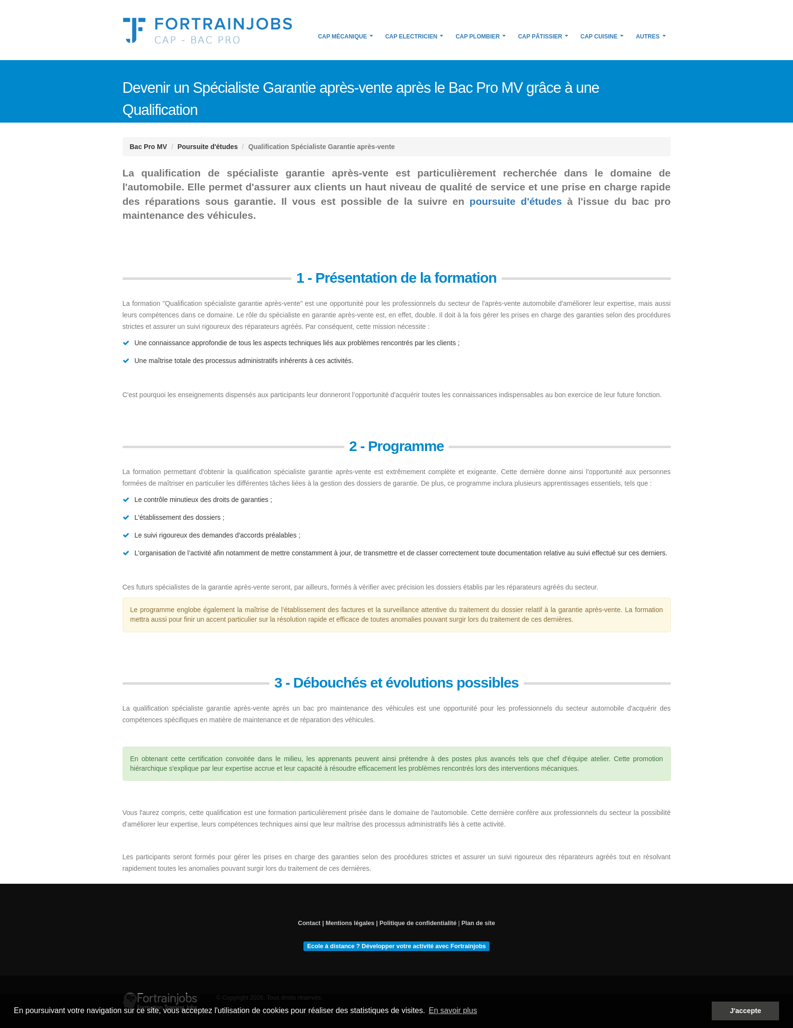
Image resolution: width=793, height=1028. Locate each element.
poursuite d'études (515, 201)
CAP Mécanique (342, 36)
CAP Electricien (411, 36)
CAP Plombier (477, 36)
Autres (647, 36)
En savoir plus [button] (452, 1010)
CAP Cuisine (598, 36)
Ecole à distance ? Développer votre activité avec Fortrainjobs (396, 945)
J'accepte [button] (745, 1011)
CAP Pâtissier (540, 36)
